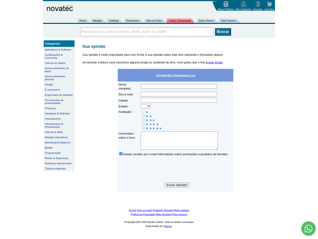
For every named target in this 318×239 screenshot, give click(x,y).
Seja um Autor (154, 20)
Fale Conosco (228, 20)
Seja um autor (144, 213)
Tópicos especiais (55, 168)
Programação (53, 152)
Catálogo (114, 20)
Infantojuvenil (52, 118)
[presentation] (175, 173)
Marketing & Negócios (58, 142)
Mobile (49, 147)
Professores (132, 20)
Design (49, 84)
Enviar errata (214, 62)
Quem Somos (206, 20)
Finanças (50, 108)
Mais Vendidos (164, 218)
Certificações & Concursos (54, 56)
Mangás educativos (56, 137)
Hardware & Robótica (57, 113)
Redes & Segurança (57, 158)
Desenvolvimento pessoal (55, 78)
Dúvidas (168, 213)
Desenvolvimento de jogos (57, 69)
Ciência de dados (55, 62)
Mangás (97, 20)
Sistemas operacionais (58, 163)
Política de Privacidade (143, 218)
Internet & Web (54, 131)
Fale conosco (179, 218)
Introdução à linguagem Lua (175, 75)
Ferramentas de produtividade (54, 101)
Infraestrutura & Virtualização (54, 125)
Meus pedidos (181, 213)
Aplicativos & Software (58, 49)
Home (82, 20)
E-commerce (52, 89)
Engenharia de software (59, 94)
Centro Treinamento (180, 20)
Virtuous (168, 229)
